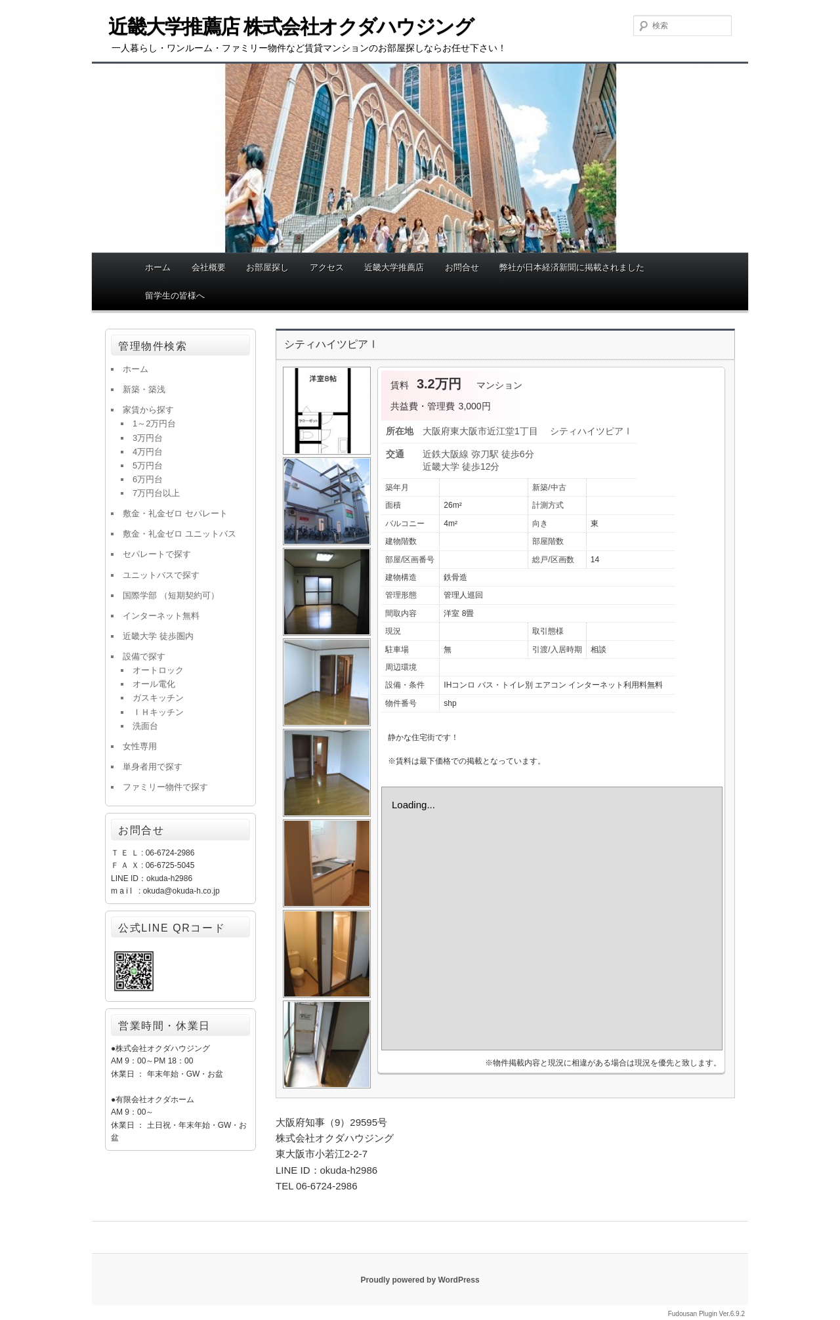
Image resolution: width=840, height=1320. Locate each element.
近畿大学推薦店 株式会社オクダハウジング (290, 26)
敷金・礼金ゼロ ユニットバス (179, 534)
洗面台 (145, 726)
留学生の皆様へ (175, 295)
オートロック (158, 670)
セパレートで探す (157, 554)
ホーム (158, 267)
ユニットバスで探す (161, 575)
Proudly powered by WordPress (419, 1280)
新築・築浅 (144, 389)
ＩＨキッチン (158, 712)
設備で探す (144, 656)
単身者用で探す (152, 767)
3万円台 (148, 438)
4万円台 (148, 452)
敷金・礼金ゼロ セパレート (175, 513)
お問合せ (462, 267)
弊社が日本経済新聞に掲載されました (571, 267)
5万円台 (148, 465)
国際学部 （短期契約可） (171, 595)
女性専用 (140, 746)
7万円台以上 (156, 493)
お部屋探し (267, 267)
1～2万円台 (154, 423)
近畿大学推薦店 (394, 267)
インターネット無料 (161, 616)
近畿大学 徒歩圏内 (158, 636)
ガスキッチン (158, 698)
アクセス (327, 267)
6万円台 (148, 479)
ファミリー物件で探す (165, 787)
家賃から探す (148, 410)
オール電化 (154, 684)
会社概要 (209, 267)
